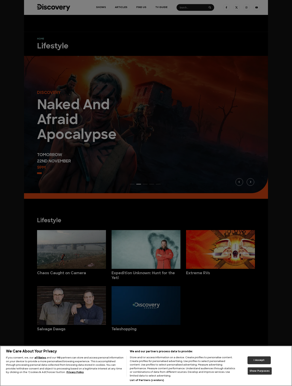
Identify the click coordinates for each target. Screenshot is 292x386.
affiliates (40, 358)
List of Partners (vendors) (147, 380)
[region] (146, 366)
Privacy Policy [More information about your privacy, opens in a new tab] (75, 372)
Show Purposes (260, 371)
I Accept (259, 360)
